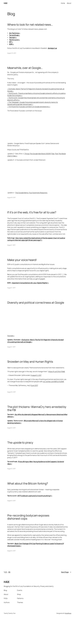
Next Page (66, 572)
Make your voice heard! (22, 259)
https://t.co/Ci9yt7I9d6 (56, 371)
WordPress (68, 613)
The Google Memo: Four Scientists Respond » (31, 193)
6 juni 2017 (34, 385)
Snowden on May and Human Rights (30, 361)
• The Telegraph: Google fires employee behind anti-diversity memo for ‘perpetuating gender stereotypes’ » (32, 103)
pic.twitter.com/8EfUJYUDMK (53, 381)
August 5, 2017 (36, 375)
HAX (5, 3)
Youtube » (10, 336)
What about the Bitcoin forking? (27, 483)
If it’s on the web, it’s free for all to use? (31, 212)
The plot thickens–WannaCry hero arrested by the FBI (36, 408)
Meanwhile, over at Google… (25, 67)
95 (9, 572)
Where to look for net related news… (30, 24)
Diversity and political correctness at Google (35, 302)
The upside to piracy (20, 442)
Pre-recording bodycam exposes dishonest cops (28, 517)
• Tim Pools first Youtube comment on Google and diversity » (28, 107)
